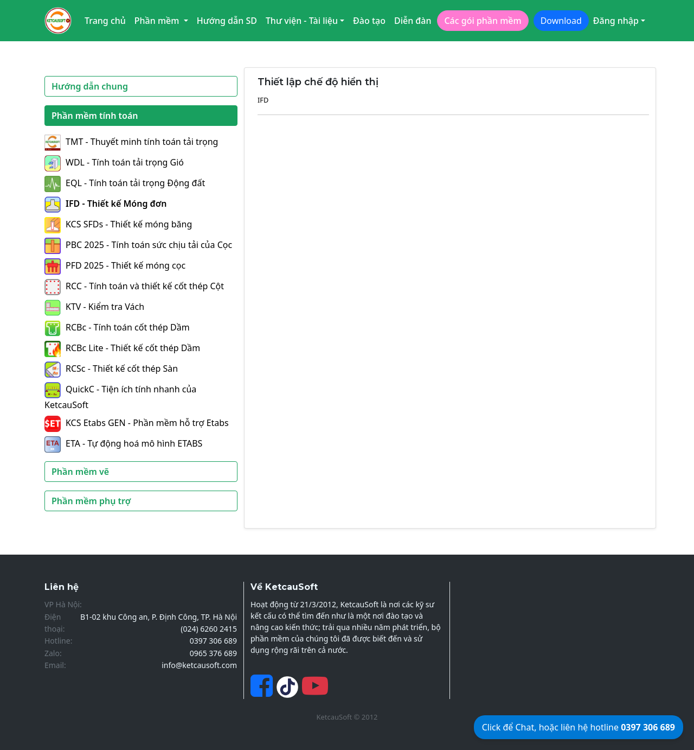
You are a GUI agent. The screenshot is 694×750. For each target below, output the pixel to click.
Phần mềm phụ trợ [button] (91, 501)
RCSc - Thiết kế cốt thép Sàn (111, 368)
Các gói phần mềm (482, 21)
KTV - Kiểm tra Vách (94, 307)
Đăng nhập (616, 21)
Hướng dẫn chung (90, 86)
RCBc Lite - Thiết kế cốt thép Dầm (122, 348)
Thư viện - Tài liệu (302, 21)
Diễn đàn (413, 21)
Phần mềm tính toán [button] (95, 116)
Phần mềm (158, 21)
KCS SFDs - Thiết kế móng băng (118, 224)
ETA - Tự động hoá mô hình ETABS (123, 443)
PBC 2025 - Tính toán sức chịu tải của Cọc (138, 245)
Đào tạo (369, 21)
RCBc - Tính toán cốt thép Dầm (117, 327)
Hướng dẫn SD (227, 21)
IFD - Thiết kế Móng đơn (105, 203)
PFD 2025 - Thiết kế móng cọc (114, 265)
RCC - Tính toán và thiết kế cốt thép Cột (134, 286)
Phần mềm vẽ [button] (80, 472)
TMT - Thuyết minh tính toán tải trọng (131, 142)
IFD (263, 100)
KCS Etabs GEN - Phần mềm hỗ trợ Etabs (136, 423)
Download (561, 21)
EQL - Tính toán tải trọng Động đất (124, 183)
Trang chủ (105, 21)
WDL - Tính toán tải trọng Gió (114, 162)
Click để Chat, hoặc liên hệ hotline (578, 727)
